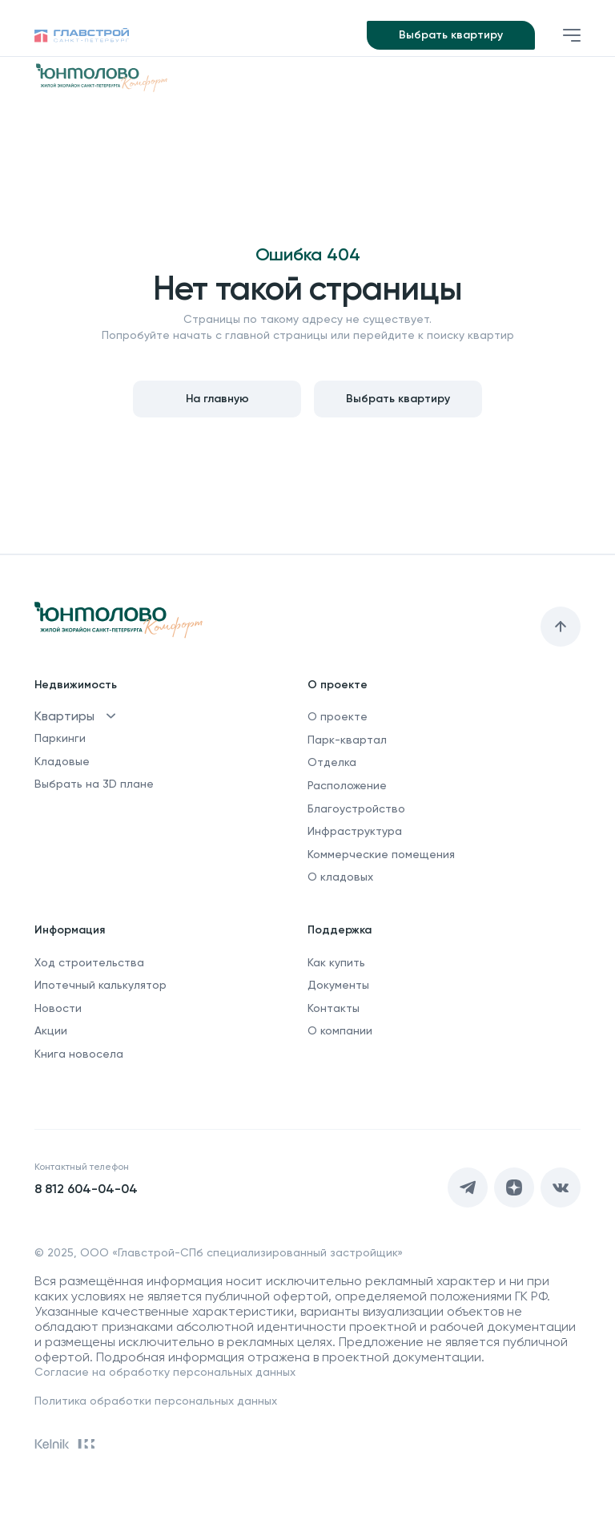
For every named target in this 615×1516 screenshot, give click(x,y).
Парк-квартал (347, 739)
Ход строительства (89, 962)
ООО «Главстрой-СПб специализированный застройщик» (241, 1252)
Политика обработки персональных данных (155, 1400)
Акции (50, 1030)
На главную (217, 398)
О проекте (338, 716)
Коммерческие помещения (381, 854)
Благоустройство (356, 808)
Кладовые (62, 761)
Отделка (332, 762)
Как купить (336, 962)
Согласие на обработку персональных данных (164, 1371)
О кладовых (340, 876)
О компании (340, 1030)
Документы (338, 984)
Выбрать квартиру (451, 35)
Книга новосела (78, 1053)
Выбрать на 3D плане (94, 783)
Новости (58, 1008)
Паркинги (60, 738)
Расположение (347, 785)
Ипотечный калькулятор (100, 984)
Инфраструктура (355, 831)
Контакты (334, 1008)
